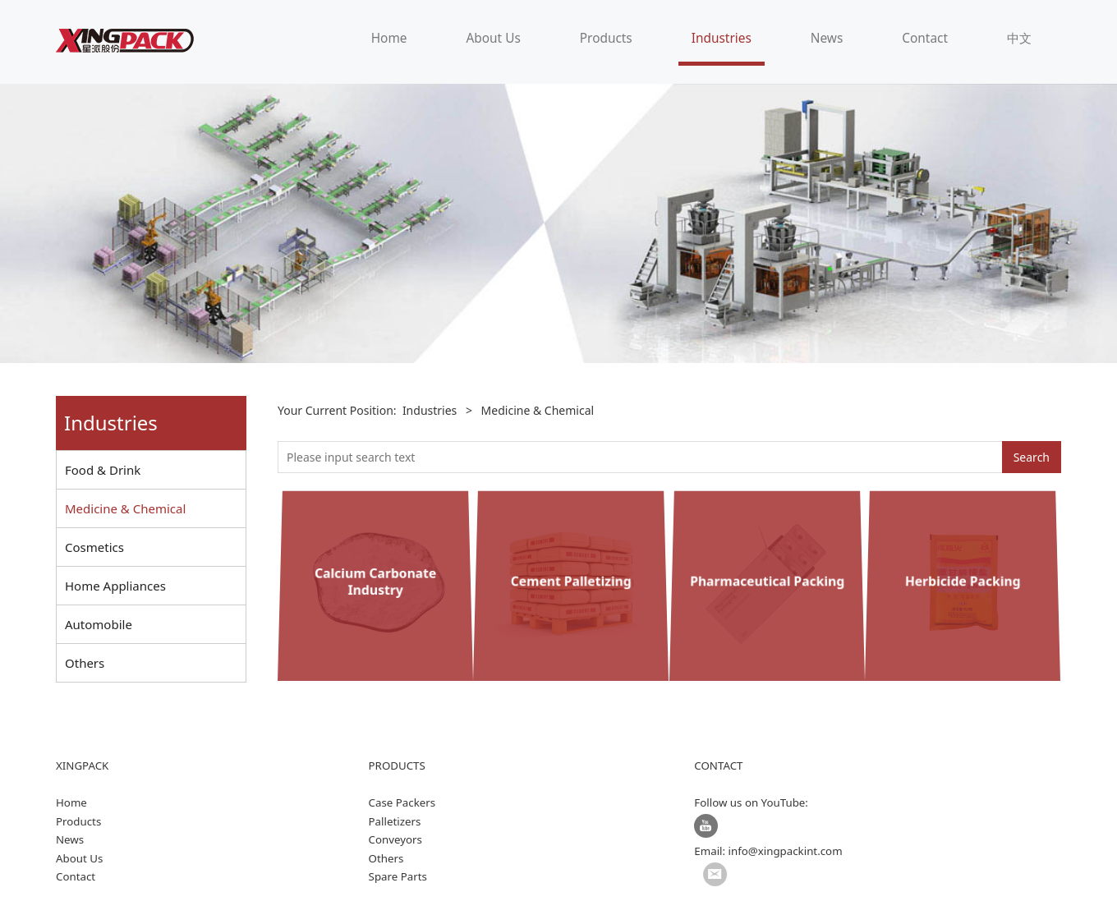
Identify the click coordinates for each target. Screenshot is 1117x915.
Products (606, 38)
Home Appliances (115, 585)
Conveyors (395, 839)
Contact (925, 38)
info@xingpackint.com (786, 851)
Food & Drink (102, 470)
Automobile (98, 624)
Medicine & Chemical (125, 508)
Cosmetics (94, 547)
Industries (722, 38)
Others (84, 663)
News (827, 38)
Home (389, 38)
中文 (1019, 38)
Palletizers (395, 821)
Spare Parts (398, 876)
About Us (493, 38)
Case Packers (402, 802)
